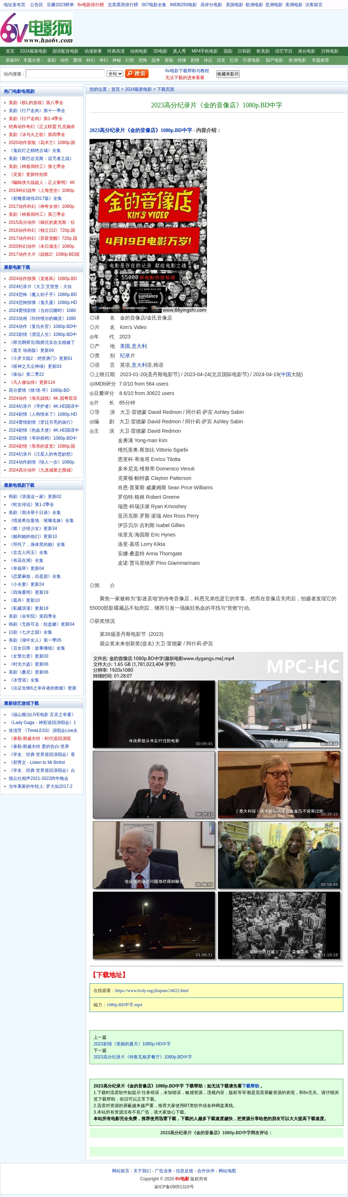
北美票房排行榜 (123, 4)
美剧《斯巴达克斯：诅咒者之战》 (41, 158)
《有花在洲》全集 (26, 560)
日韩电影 (330, 51)
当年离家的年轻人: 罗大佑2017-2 (40, 786)
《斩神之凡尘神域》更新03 (35, 366)
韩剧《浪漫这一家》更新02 (35, 496)
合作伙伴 (206, 1170)
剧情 (195, 60)
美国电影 (234, 4)
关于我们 (142, 1170)
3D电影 (160, 51)
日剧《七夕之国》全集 (30, 632)
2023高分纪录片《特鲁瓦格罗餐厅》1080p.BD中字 (143, 1057)
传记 (208, 60)
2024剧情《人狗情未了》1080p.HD (43, 414)
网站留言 (120, 1170)
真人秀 (179, 51)
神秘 (116, 60)
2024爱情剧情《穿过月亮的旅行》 (42, 422)
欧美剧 (263, 51)
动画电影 (139, 51)
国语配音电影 (66, 51)
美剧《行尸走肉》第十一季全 (37, 110)
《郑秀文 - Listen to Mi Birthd (37, 762)
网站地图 (227, 1170)
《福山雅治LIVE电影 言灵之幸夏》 (42, 714)
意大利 (139, 346)
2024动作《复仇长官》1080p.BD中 (43, 326)
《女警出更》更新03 (28, 656)
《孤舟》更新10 (24, 600)
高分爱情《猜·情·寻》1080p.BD (39, 390)
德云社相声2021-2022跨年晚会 (39, 778)
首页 (10, 51)
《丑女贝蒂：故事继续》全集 (37, 648)
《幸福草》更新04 (26, 568)
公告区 (36, 4)
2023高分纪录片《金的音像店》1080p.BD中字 (141, 130)
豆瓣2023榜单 (60, 4)
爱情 (77, 60)
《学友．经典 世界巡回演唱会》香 (42, 754)
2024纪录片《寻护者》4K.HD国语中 (44, 406)
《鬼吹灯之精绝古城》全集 (35, 150)
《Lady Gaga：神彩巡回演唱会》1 (42, 722)
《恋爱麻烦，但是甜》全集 (35, 576)
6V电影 (7, 28)
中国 (286, 374)
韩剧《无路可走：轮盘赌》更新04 (41, 624)
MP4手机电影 (205, 51)
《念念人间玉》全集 (28, 552)
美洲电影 (294, 4)
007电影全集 (154, 4)
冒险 (169, 60)
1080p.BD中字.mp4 (124, 1004)
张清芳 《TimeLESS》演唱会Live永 (43, 730)
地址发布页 (14, 4)
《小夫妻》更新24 (26, 584)
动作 (64, 60)
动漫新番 (93, 51)
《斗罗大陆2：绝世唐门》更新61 (40, 358)
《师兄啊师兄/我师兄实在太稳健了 (42, 342)
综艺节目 (284, 51)
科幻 (90, 60)
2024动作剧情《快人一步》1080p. (42, 462)
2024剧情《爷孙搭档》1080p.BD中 (43, 438)
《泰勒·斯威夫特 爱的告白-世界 (39, 746)
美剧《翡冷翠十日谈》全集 (35, 512)
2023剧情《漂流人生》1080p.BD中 (43, 334)
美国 (125, 346)
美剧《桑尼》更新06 (28, 672)
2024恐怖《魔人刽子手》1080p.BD (43, 294)
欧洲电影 (254, 4)
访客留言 (314, 4)
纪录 (234, 60)
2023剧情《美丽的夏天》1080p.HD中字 (132, 1043)
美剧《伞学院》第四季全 (33, 616)
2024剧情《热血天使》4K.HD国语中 (44, 430)
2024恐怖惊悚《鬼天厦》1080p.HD (43, 302)
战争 (156, 60)
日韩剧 (244, 51)
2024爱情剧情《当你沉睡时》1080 (42, 310)
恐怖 (142, 60)
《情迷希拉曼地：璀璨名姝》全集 (41, 520)
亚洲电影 (274, 4)
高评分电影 (211, 4)
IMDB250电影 (183, 4)
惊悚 (182, 60)
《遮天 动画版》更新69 (31, 350)
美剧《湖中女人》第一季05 (35, 640)
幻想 (129, 60)
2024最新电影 (33, 51)
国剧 (228, 51)
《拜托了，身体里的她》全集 (37, 544)
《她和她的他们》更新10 (33, 536)
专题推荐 (320, 60)
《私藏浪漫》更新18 (28, 608)
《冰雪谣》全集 (24, 680)
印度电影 (251, 60)
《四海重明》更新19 (28, 592)
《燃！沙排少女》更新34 (33, 528)
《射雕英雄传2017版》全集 (35, 198)
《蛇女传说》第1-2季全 (31, 504)
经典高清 (116, 51)
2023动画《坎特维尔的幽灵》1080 (42, 318)
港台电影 (306, 51)
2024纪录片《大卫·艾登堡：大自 (40, 286)
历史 (221, 60)
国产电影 (274, 60)
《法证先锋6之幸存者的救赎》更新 (42, 688)
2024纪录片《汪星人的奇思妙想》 (42, 454)
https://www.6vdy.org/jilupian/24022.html (151, 990)
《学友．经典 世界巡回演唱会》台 (42, 770)
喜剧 (51, 60)
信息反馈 (184, 1170)
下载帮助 (250, 1086)
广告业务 (163, 1170)
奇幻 (103, 60)
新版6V (13, 60)
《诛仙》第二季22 (26, 374)
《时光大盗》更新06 (28, 664)
